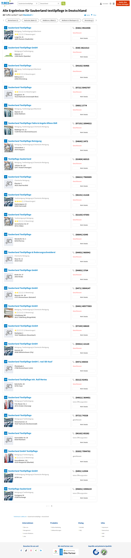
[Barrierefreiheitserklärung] (111, 3)
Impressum (105, 527)
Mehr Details (84, 38)
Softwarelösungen (56, 530)
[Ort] (50, 3)
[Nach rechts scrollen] (95, 20)
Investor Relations (28, 533)
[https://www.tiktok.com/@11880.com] (26, 550)
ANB (103, 536)
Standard (27, 15)
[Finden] (63, 3)
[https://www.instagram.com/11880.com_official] (31, 550)
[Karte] (87, 15)
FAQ (80, 530)
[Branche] (28, 3)
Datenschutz (105, 530)
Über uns (25, 527)
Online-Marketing (56, 527)
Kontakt (81, 527)
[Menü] (114, 3)
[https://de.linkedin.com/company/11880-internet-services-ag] (41, 550)
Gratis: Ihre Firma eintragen (123, 3)
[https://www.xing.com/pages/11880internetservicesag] (36, 550)
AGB (103, 533)
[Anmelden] (105, 3)
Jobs (24, 536)
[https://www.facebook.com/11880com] (21, 550)
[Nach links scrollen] (4, 20)
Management (26, 530)
